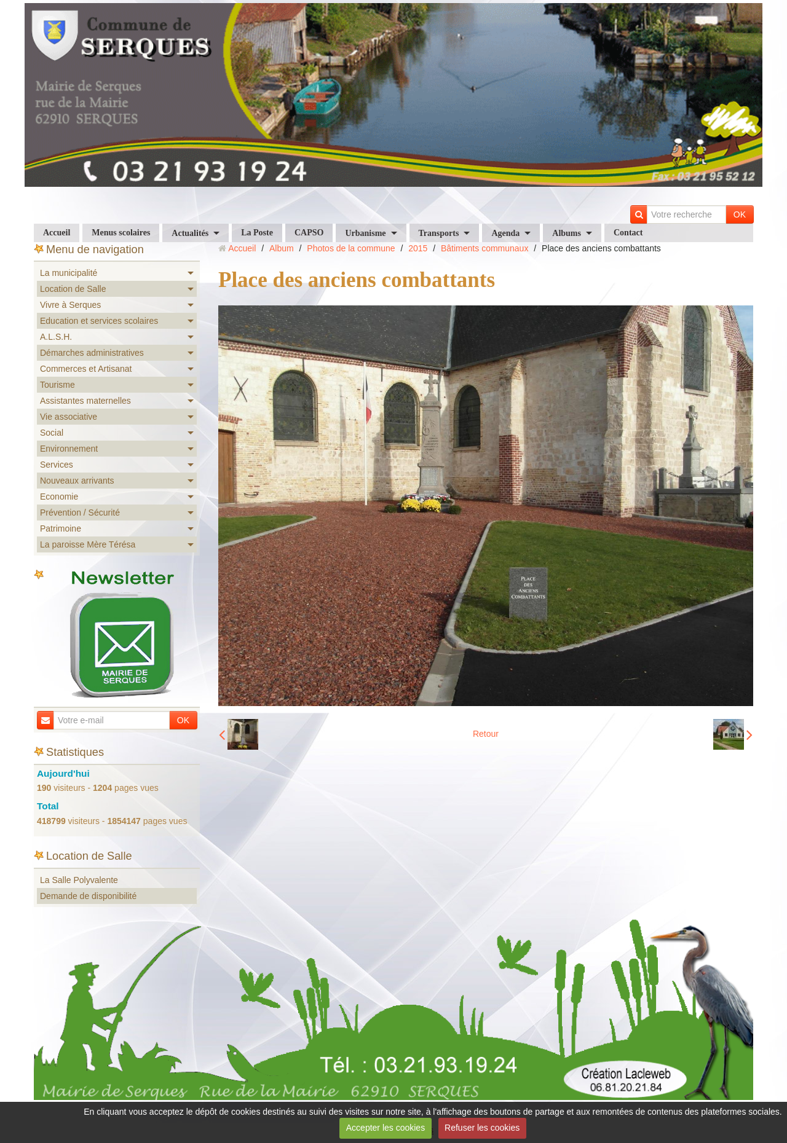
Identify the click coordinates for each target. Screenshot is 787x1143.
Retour (486, 734)
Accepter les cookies (385, 1128)
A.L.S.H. (56, 337)
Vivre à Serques (70, 305)
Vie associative (68, 417)
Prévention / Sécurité (80, 512)
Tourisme (57, 385)
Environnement (69, 449)
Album (281, 248)
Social (51, 433)
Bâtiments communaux (484, 248)
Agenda (505, 233)
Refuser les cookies (482, 1128)
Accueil (56, 232)
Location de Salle (73, 289)
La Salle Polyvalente (79, 880)
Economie (59, 496)
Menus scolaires (121, 232)
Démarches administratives (92, 353)
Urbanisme (365, 233)
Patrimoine (60, 528)
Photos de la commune (351, 248)
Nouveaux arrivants (77, 480)
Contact (628, 232)
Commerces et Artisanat (86, 369)
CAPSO (309, 232)
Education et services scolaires (99, 321)
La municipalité (68, 273)
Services (56, 464)
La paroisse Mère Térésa (87, 544)
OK (740, 214)
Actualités (190, 233)
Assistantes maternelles (85, 401)
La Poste (257, 232)
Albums (566, 233)
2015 (417, 248)
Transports (439, 233)
